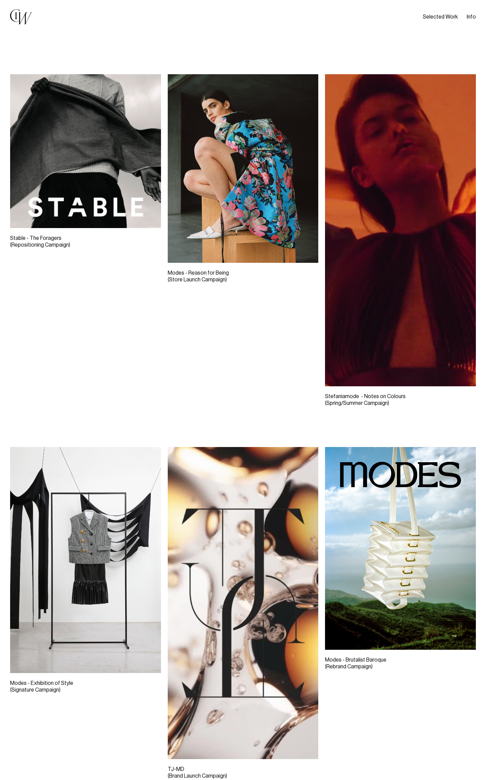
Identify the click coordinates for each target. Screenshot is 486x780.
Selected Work (440, 17)
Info (471, 17)
